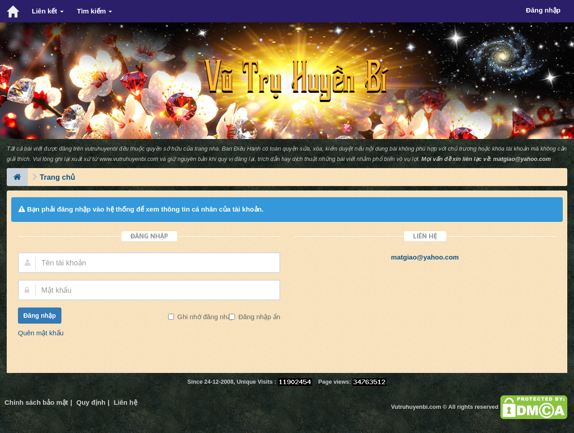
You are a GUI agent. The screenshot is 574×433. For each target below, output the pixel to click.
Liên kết (48, 11)
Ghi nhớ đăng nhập (205, 316)
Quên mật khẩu (41, 333)
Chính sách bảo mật (36, 402)
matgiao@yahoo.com (522, 159)
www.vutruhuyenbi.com (129, 159)
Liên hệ (125, 402)
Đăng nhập (39, 315)
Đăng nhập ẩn (258, 316)
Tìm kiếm (95, 11)
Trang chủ (57, 177)
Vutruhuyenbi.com (416, 406)
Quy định (90, 402)
